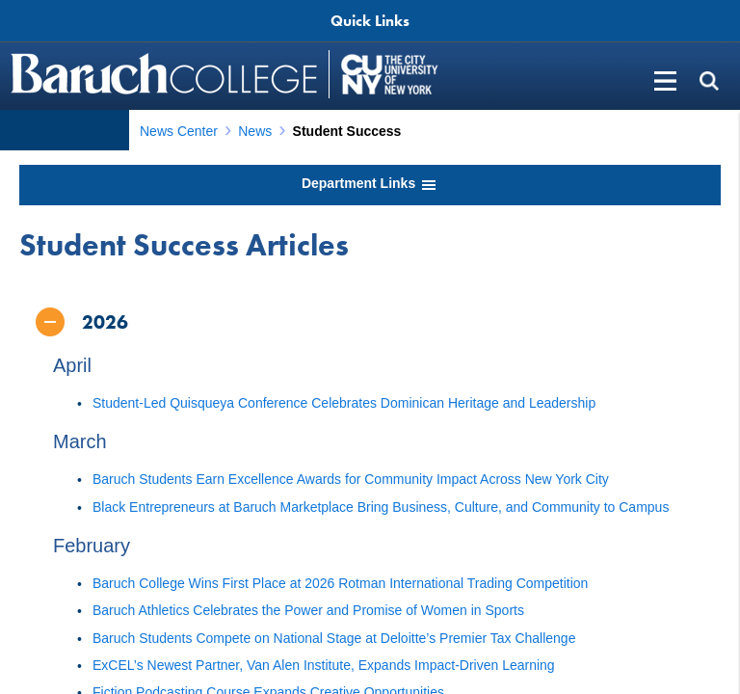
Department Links (370, 185)
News (255, 131)
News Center (179, 131)
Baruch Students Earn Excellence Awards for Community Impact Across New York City (350, 479)
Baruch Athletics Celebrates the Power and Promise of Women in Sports (308, 610)
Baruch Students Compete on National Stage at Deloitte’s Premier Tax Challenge (333, 638)
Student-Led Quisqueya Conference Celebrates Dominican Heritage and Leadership (343, 403)
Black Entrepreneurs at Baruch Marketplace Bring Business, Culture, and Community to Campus (380, 507)
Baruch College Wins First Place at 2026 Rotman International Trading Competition (340, 583)
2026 (105, 321)
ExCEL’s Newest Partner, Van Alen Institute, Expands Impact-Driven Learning (323, 665)
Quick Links (370, 21)
